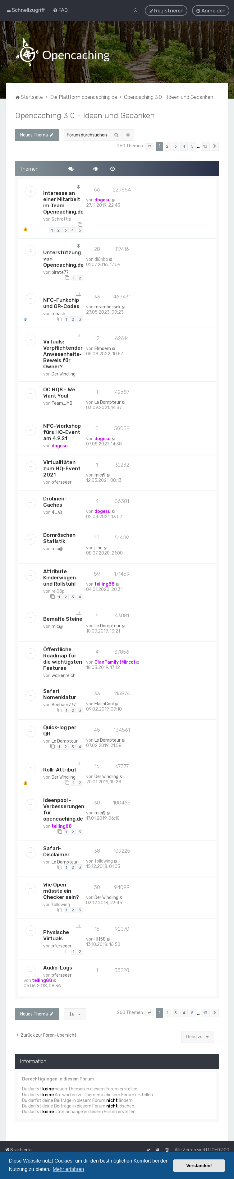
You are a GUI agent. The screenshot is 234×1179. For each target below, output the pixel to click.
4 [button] (184, 146)
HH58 (100, 939)
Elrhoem (102, 348)
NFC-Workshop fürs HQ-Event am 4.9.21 (62, 431)
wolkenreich (64, 675)
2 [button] (167, 146)
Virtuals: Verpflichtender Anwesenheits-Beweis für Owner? (63, 353)
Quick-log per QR (59, 730)
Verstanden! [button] (199, 1165)
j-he (98, 547)
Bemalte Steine (62, 618)
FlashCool (104, 703)
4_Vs (57, 512)
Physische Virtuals (56, 935)
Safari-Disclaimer (56, 851)
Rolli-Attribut (59, 769)
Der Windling (64, 373)
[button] (149, 146)
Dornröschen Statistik (59, 538)
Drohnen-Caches (55, 501)
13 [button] (205, 146)
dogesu (102, 199)
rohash (58, 313)
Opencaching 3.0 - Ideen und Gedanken (85, 115)
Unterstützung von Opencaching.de (63, 258)
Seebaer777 (64, 704)
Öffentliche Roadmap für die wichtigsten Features (62, 658)
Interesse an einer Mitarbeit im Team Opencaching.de (63, 202)
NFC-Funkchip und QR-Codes (61, 303)
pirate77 (60, 272)
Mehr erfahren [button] (68, 1169)
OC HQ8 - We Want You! (59, 392)
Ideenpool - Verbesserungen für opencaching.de (63, 809)
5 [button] (192, 146)
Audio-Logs (57, 967)
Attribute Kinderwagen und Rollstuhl (59, 577)
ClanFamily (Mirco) (114, 662)
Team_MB (62, 403)
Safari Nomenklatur (59, 694)
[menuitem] (60, 10)
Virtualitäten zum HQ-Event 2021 (61, 468)
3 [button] (175, 146)
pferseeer (61, 482)
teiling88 (104, 584)
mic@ (100, 474)
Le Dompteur (107, 402)
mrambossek (107, 306)
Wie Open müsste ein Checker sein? (61, 890)
